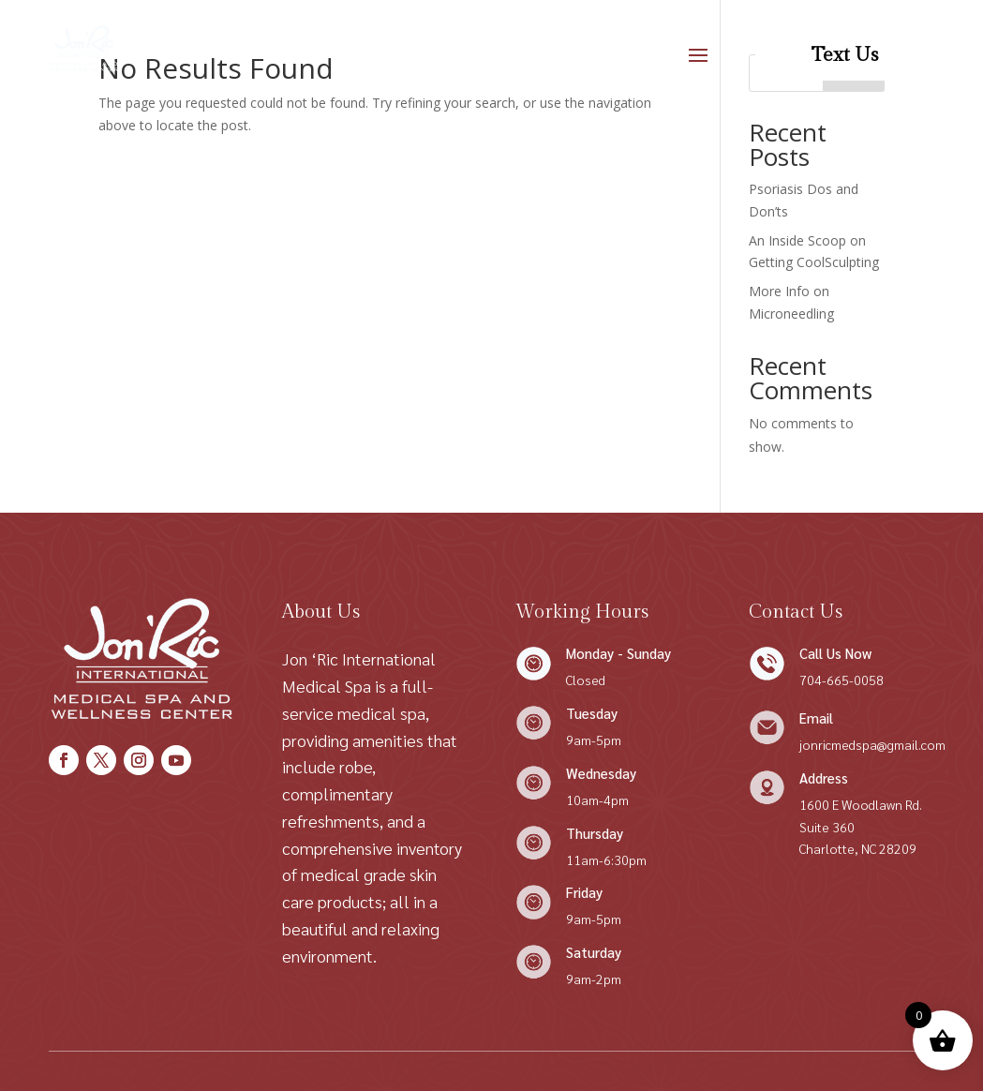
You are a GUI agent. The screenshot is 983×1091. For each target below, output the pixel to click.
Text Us (845, 55)
